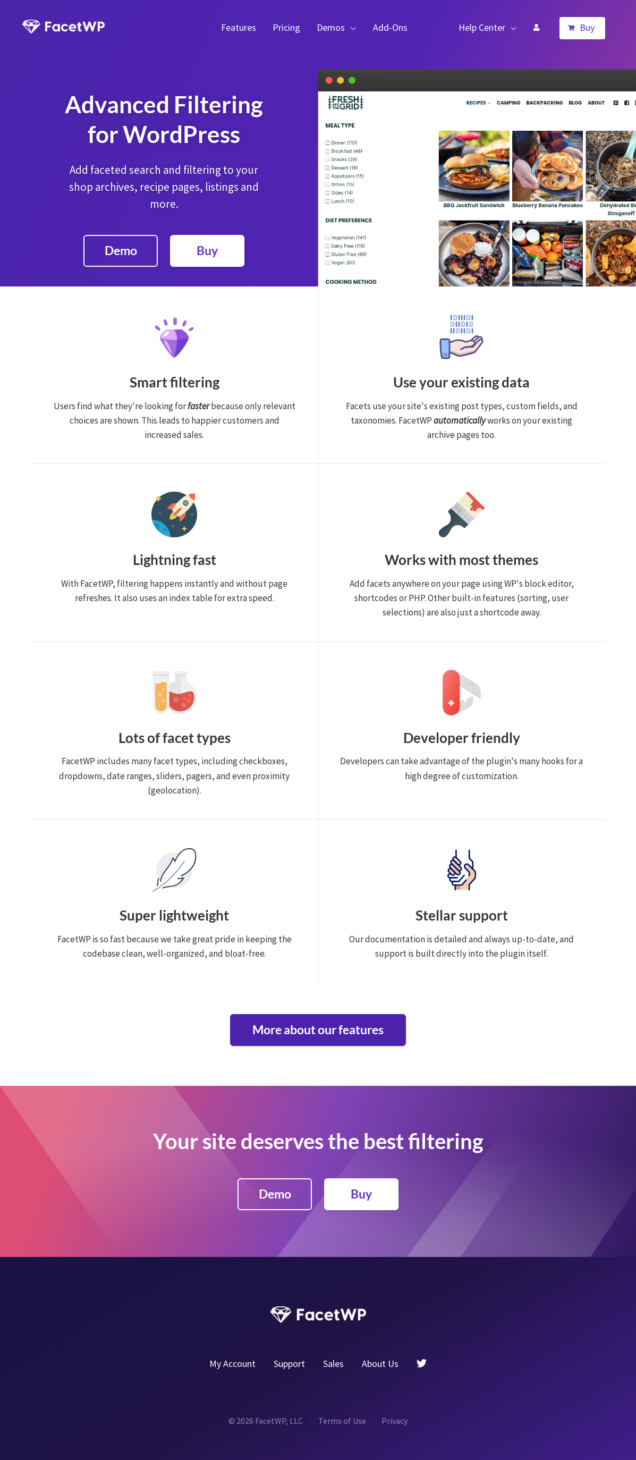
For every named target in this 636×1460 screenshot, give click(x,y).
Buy (587, 27)
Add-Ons (390, 27)
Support (289, 1363)
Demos (331, 27)
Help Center (482, 27)
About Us (380, 1363)
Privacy (394, 1420)
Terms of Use (342, 1420)
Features (238, 27)
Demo (121, 250)
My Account (536, 28)
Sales (333, 1363)
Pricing (286, 27)
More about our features (318, 1029)
